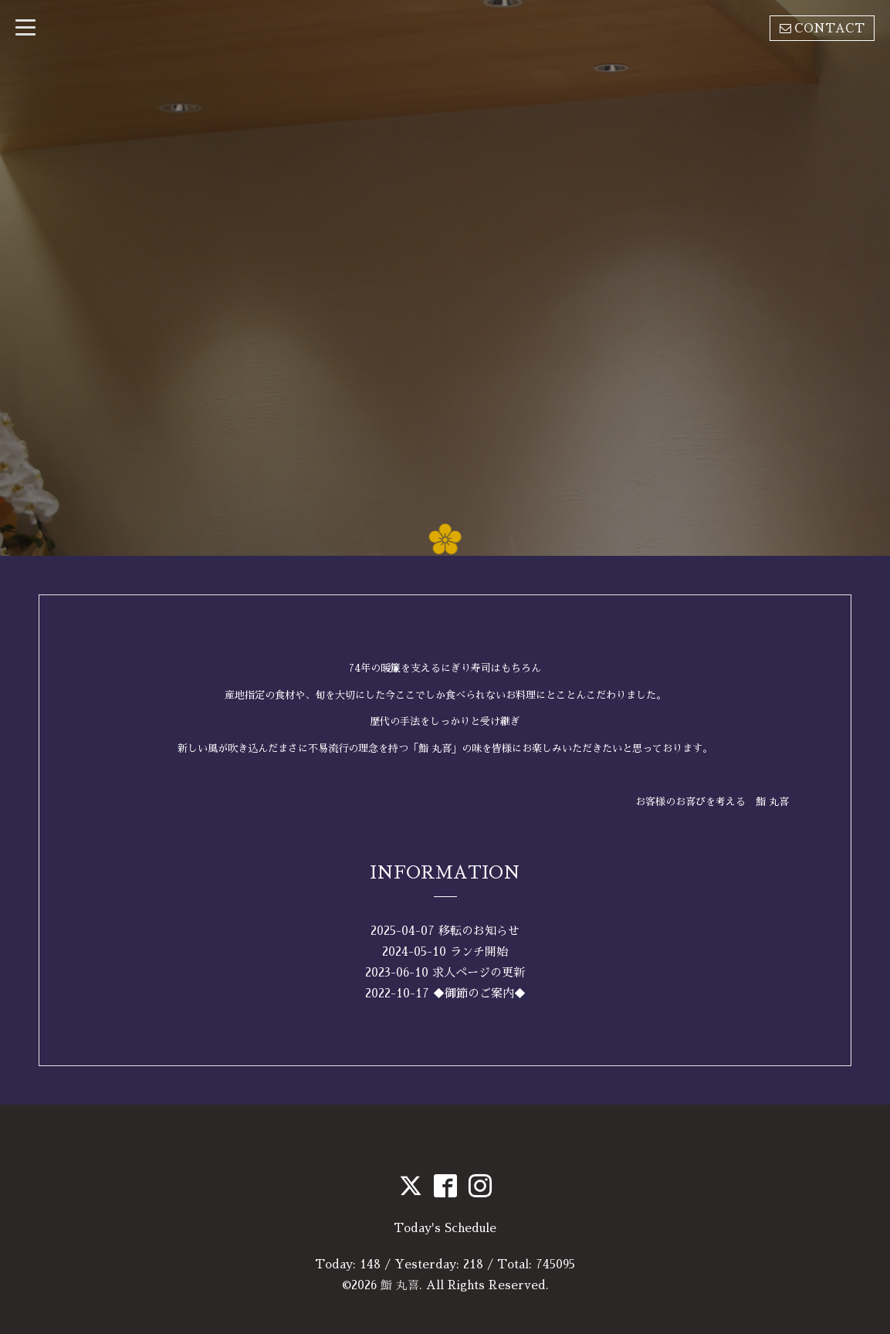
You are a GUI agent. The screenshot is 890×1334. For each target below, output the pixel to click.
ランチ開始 (479, 951)
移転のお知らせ (478, 930)
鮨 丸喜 (400, 1285)
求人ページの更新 (478, 972)
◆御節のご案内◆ (479, 993)
